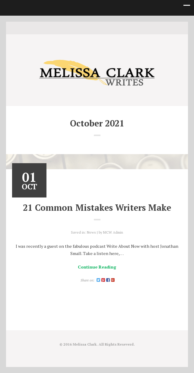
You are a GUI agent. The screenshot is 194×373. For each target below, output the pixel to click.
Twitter (88, 27)
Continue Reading (97, 267)
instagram (97, 27)
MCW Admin (113, 232)
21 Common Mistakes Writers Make (97, 207)
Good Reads (106, 27)
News (91, 232)
